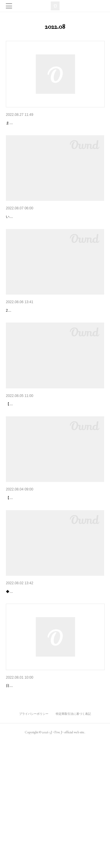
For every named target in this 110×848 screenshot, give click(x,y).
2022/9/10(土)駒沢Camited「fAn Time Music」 (48, 558)
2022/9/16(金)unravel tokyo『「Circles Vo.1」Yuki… (53, 450)
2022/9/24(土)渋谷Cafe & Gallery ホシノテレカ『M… (54, 340)
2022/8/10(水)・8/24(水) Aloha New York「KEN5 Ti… (54, 777)
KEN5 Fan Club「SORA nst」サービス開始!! (47, 232)
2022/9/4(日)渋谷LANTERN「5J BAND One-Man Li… (55, 667)
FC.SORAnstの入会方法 (28, 123)
